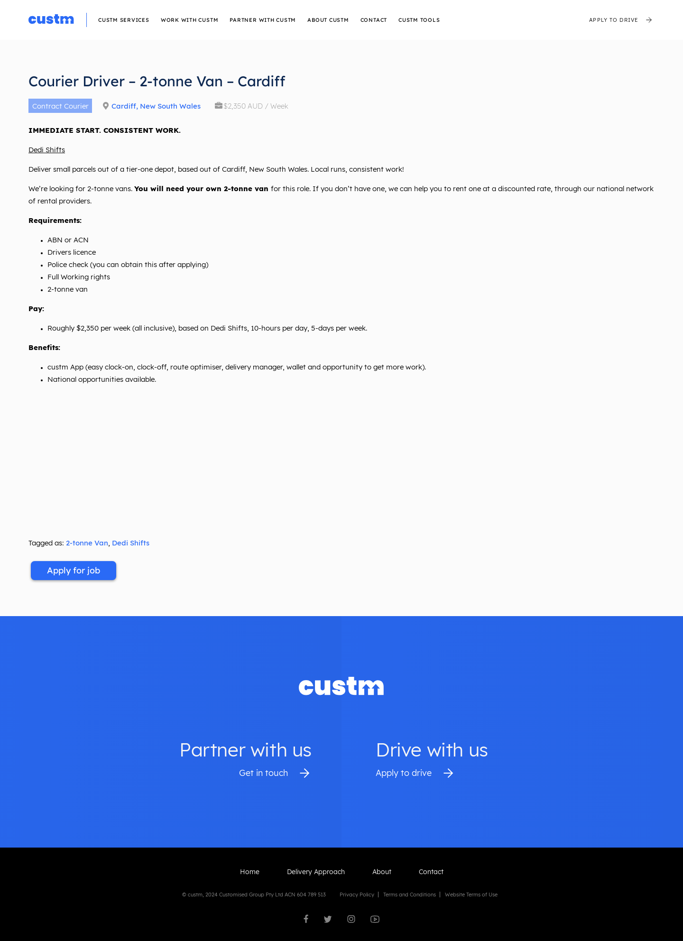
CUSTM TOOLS (419, 20)
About (381, 871)
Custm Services (123, 20)
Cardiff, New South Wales (156, 106)
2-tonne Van (87, 542)
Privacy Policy (357, 894)
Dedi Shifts (130, 542)
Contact (373, 20)
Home (249, 871)
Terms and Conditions (409, 894)
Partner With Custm (263, 20)
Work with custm (190, 20)
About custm (328, 20)
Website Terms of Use (471, 894)
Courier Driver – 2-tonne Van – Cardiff (157, 81)
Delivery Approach (316, 871)
